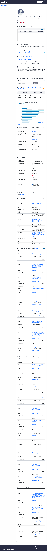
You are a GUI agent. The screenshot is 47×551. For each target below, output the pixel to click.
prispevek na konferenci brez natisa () (8, 83)
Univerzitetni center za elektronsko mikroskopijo (37, 442)
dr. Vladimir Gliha (35, 480)
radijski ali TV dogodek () (7, 78)
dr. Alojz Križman (35, 350)
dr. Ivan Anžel (35, 379)
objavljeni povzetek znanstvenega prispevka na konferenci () (7, 34)
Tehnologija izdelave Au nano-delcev (38, 289)
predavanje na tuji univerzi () (6, 80)
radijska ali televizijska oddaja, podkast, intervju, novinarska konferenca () (7, 64)
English (27, 546)
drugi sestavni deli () (8, 46)
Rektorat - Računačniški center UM (38, 432)
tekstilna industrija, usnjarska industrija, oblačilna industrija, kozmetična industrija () (8, 144)
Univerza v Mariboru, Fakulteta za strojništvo (37, 217)
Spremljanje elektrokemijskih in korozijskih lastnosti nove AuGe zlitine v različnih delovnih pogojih (38, 266)
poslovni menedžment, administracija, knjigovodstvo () (8, 110)
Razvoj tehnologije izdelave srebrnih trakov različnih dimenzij (37, 346)
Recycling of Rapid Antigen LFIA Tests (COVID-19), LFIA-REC (38, 508)
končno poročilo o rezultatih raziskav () (6, 59)
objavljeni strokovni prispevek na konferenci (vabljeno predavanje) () (7, 22)
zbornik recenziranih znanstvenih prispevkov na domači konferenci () (7, 75)
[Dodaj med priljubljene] (45, 8)
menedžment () (5, 105)
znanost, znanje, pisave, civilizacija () (7, 104)
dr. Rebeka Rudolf (36, 258)
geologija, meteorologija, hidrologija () (7, 136)
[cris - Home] (4, 2)
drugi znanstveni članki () (9, 14)
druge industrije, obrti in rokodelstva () (7, 130)
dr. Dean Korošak (35, 368)
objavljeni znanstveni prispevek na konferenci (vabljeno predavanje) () (7, 19)
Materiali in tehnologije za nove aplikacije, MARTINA (37, 534)
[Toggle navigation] (44, 1)
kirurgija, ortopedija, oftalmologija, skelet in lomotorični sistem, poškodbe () (8, 127)
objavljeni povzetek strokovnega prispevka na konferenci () (7, 37)
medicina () (4, 113)
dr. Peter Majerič (35, 139)
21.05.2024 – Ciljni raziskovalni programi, (35, 73)
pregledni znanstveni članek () (7, 12)
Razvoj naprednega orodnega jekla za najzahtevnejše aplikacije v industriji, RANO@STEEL (38, 522)
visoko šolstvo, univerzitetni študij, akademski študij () (8, 133)
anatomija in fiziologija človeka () (8, 140)
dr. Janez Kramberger (36, 304)
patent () (6, 67)
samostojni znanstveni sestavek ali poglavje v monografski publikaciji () (8, 40)
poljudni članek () (8, 17)
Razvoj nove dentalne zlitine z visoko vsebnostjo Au (38, 311)
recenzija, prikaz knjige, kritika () (8, 43)
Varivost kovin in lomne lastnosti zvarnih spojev (37, 477)
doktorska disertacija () (9, 54)
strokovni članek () (8, 15)
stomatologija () (5, 95)
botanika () (4, 122)
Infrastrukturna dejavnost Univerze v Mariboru (37, 365)
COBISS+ (30, 52)
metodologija (29, 56)
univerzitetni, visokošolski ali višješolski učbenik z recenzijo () (8, 51)
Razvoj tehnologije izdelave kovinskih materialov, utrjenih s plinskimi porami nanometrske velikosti (38, 334)
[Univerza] (26, 83)
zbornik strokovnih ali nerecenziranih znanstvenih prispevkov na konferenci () (8, 72)
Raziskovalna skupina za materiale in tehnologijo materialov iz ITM (37, 220)
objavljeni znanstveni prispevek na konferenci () (8, 25)
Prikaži (19, 124)
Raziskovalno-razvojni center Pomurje (38, 206)
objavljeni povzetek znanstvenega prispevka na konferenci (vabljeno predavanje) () (7, 31)
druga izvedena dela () (9, 86)
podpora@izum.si (39, 548)
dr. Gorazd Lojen (35, 325)
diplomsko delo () (8, 57)
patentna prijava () (8, 66)
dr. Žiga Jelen (35, 131)
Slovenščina (20, 546)
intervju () (6, 45)
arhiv (18, 75)
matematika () (5, 134)
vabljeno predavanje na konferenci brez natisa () (8, 85)
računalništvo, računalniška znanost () (7, 101)
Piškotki (3, 549)
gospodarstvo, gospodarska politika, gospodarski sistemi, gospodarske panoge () (8, 117)
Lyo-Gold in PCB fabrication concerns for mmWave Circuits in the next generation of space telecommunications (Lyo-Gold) (38, 495)
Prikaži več (41, 122)
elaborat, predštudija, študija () (7, 61)
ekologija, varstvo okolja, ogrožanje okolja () (7, 120)
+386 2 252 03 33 (39, 546)
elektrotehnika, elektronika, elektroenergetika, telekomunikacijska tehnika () (8, 107)
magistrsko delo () (8, 56)
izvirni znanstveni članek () (8, 10)
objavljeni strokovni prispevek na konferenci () (8, 27)
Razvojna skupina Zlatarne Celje (37, 236)
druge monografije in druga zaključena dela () (7, 69)
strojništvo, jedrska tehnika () (7, 94)
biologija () (4, 138)
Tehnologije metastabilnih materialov (37, 376)
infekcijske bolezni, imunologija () (6, 142)
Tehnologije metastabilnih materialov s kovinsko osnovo (38, 386)
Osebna (24, 52)
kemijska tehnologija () (7, 98)
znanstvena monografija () (8, 48)
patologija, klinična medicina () (8, 115)
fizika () (4, 96)
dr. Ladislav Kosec (36, 338)
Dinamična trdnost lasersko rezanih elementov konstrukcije (37, 300)
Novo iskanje (3, 5)
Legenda (36, 248)
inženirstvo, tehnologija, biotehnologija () (7, 91)
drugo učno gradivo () (8, 53)
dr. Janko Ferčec (35, 148)
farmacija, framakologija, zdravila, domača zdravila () (8, 124)
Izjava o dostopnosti (10, 549)
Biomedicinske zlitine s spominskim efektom (36, 278)
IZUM (5, 546)
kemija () (4, 99)
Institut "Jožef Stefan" (36, 203)
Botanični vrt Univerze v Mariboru (37, 421)
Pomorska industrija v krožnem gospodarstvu (37, 254)
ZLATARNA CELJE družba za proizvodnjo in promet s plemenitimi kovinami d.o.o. (38, 233)
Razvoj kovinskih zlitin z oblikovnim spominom (37, 322)
